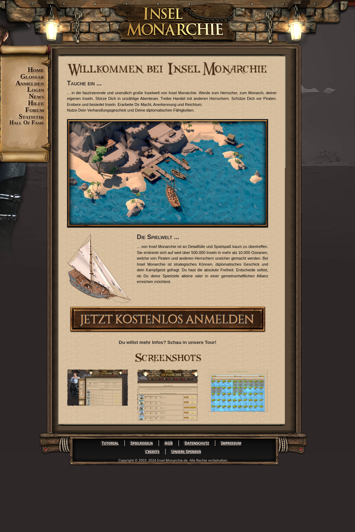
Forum (34, 109)
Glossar (32, 76)
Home (36, 69)
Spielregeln (141, 443)
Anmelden (30, 83)
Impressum (231, 443)
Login (35, 89)
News (36, 96)
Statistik (31, 116)
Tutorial (110, 443)
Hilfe (36, 103)
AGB (169, 443)
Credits (152, 451)
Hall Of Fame (26, 122)
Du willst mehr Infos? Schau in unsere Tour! (167, 342)
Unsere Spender (186, 451)
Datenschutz (197, 443)
